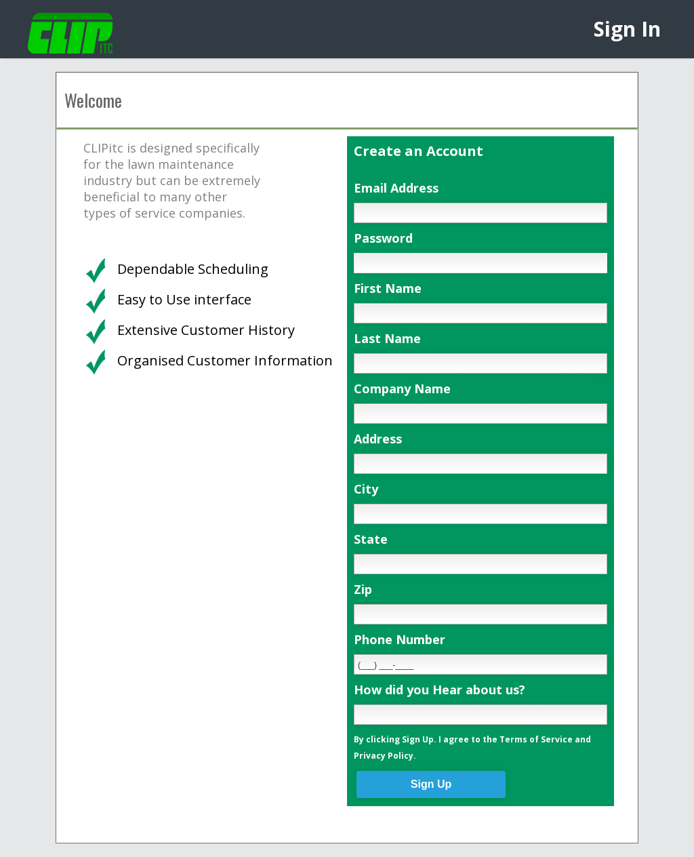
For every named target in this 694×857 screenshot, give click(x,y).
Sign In (627, 29)
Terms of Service (536, 739)
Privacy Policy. (385, 755)
